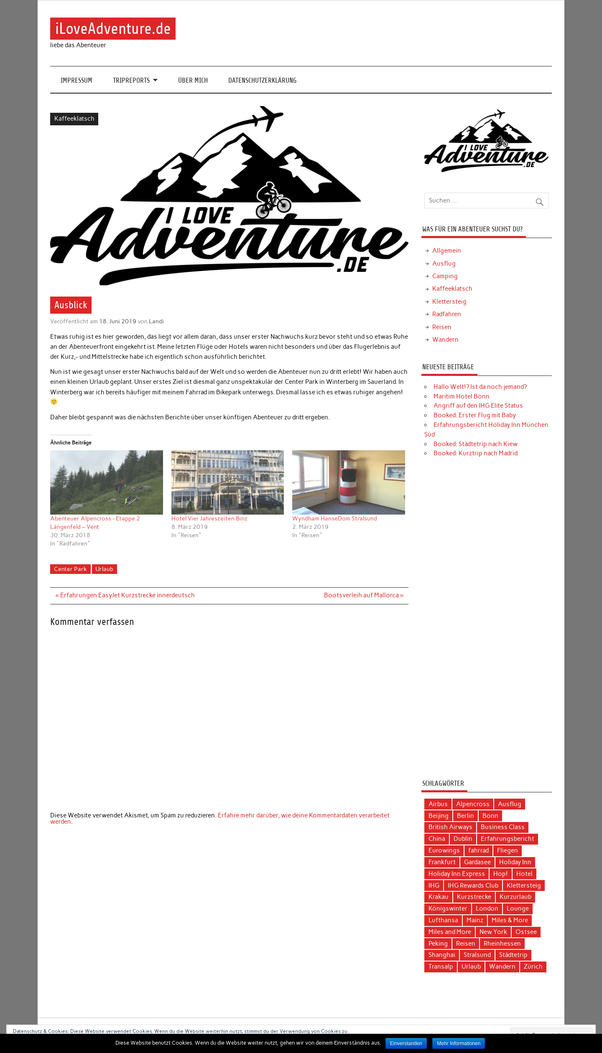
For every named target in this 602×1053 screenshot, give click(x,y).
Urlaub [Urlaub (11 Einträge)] (471, 966)
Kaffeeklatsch (74, 118)
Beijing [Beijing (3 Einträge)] (439, 816)
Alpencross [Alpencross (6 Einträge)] (473, 804)
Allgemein (446, 250)
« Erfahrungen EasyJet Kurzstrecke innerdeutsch (125, 595)
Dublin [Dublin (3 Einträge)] (463, 838)
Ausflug (444, 263)
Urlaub (104, 569)
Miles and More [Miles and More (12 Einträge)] (450, 932)
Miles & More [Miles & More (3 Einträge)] (510, 920)
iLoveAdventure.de (113, 28)
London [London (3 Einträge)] (487, 908)
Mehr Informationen (458, 1043)
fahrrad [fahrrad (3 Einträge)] (478, 850)
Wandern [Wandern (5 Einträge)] (502, 966)
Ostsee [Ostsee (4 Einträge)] (526, 932)
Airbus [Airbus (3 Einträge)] (438, 804)
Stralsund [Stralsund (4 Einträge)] (477, 955)
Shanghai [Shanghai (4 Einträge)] (442, 955)
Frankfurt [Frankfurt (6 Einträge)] (442, 862)
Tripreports (131, 80)
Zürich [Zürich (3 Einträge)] (533, 966)
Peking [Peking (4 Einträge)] (438, 943)
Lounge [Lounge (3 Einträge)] (518, 908)
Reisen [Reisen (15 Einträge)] (465, 943)
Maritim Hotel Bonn (462, 396)
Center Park (70, 569)
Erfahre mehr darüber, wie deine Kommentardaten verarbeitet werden (220, 818)
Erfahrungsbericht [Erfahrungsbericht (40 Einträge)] (507, 838)
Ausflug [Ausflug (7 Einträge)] (509, 804)
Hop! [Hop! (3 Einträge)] (500, 874)
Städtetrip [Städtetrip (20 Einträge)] (513, 955)
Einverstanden (406, 1043)
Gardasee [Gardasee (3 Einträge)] (477, 862)
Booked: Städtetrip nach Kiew (476, 444)
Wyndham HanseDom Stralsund (334, 518)
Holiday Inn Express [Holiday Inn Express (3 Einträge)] (457, 874)
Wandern (445, 339)
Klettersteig (449, 301)
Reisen (442, 327)
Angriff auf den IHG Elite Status (478, 405)
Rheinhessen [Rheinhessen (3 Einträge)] (502, 943)
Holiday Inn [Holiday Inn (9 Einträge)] (515, 862)
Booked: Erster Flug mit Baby (475, 415)
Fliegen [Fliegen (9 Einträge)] (507, 850)
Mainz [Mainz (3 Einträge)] (475, 920)
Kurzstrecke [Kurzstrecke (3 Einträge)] (474, 897)
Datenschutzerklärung (262, 80)
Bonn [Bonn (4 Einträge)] (490, 816)
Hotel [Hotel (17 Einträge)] (524, 874)
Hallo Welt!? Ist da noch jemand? (480, 387)
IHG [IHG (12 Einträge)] (434, 885)
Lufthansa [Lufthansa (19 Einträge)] (443, 920)
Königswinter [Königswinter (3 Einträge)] (448, 908)
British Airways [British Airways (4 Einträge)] (450, 827)
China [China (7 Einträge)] (437, 838)
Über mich (193, 80)
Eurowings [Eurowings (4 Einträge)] (444, 850)
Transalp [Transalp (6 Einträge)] (441, 966)
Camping (445, 276)
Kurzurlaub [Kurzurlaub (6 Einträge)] (515, 897)
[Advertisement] (486, 621)
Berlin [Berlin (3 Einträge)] (465, 816)
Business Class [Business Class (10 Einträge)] (503, 827)
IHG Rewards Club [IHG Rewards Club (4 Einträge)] (473, 885)
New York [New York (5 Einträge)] (493, 932)
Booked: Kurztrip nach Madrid (476, 453)
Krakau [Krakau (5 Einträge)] (439, 897)
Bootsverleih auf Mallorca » (363, 595)
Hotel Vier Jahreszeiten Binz (209, 518)
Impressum (76, 80)
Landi (156, 321)
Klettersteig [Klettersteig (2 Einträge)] (524, 885)
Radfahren (446, 314)
